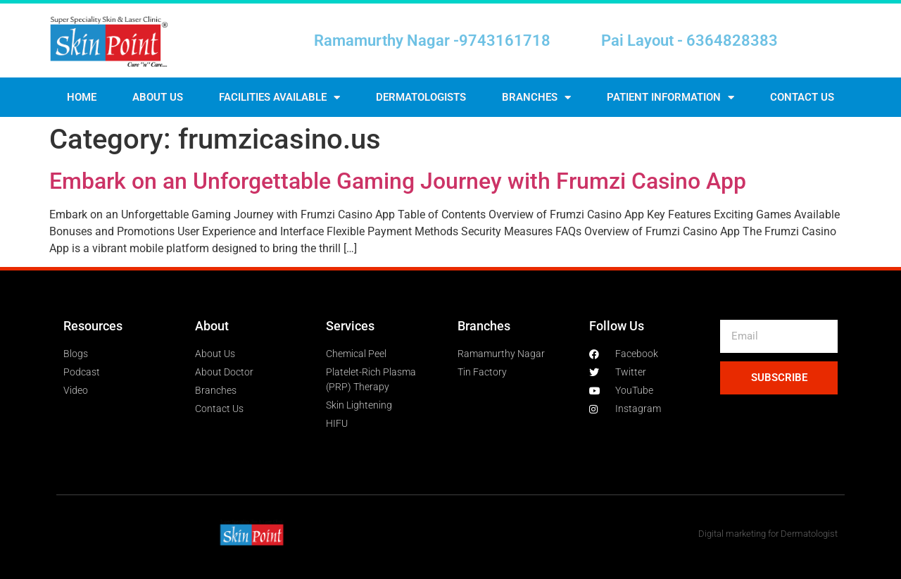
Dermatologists (421, 97)
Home (81, 97)
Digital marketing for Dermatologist (768, 533)
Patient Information (670, 97)
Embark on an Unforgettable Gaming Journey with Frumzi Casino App (397, 181)
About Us (157, 97)
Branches (536, 97)
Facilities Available (279, 97)
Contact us (802, 97)
